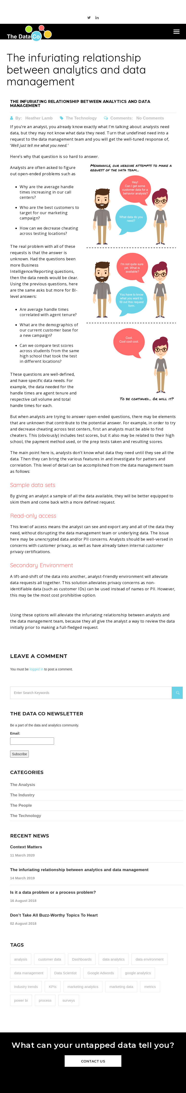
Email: (15, 733)
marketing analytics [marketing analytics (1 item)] (83, 987)
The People (21, 805)
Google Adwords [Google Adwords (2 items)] (100, 973)
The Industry (22, 795)
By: (32, 118)
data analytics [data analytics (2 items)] (114, 959)
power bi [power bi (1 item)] (21, 1000)
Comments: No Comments (134, 118)
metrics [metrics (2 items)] (150, 987)
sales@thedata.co (111, 5)
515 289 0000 (74, 5)
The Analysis (22, 784)
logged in (36, 669)
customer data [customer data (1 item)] (49, 959)
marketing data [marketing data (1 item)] (121, 987)
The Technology (79, 118)
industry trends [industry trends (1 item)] (26, 987)
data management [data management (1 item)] (28, 973)
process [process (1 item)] (45, 1000)
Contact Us (93, 1061)
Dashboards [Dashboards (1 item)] (82, 959)
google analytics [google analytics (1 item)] (138, 973)
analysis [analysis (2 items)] (20, 959)
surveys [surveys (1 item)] (68, 1000)
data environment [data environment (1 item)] (149, 959)
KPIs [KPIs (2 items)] (52, 987)
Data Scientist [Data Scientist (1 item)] (65, 973)
